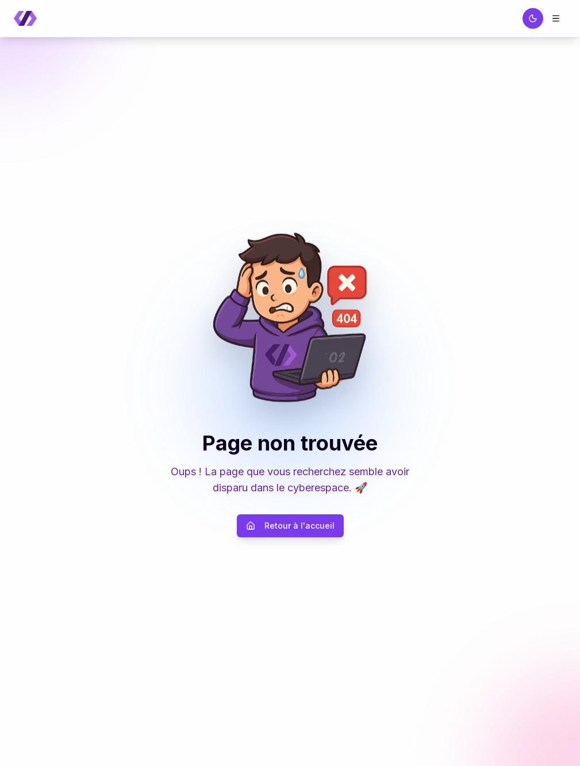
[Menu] (556, 18)
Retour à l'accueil (290, 525)
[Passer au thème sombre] (533, 18)
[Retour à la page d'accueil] (25, 18)
